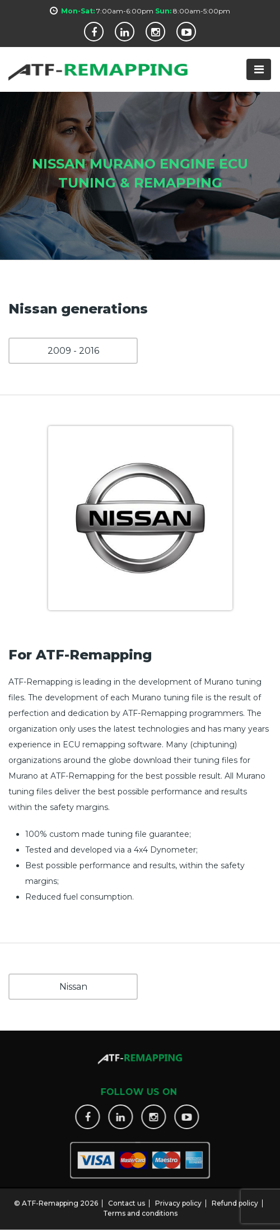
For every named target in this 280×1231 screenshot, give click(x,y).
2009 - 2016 (73, 350)
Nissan (73, 986)
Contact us (126, 1197)
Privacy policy (178, 1197)
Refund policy (235, 1197)
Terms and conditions (140, 1207)
